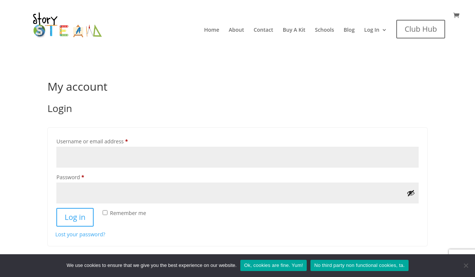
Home (211, 30)
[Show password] (411, 193)
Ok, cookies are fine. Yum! (273, 265)
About (236, 30)
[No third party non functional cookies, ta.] (465, 265)
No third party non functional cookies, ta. (359, 265)
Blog (349, 30)
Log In (371, 30)
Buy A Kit (294, 30)
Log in (75, 217)
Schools (324, 30)
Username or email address (103, 140)
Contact (263, 30)
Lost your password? (80, 234)
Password (81, 176)
